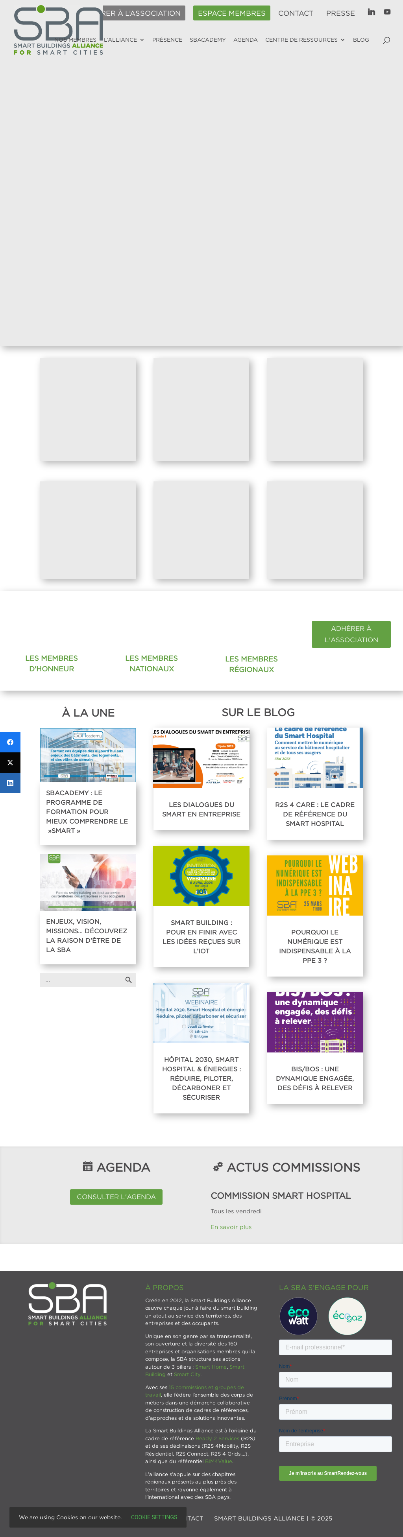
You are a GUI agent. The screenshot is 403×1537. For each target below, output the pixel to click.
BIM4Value (218, 1461)
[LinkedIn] (10, 783)
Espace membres (232, 13)
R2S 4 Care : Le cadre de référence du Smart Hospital (315, 814)
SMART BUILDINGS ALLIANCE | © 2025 (273, 1518)
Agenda (245, 39)
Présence (167, 39)
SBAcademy (208, 39)
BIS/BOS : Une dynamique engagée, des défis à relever (315, 1078)
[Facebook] (10, 742)
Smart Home (211, 1366)
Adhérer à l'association (351, 634)
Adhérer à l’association (130, 13)
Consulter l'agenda (116, 1196)
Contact (296, 13)
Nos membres (75, 39)
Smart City (187, 1374)
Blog (361, 39)
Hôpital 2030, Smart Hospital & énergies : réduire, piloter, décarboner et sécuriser (201, 1078)
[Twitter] (10, 762)
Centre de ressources (301, 39)
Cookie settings (154, 1517)
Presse (340, 13)
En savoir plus (232, 1227)
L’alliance (120, 39)
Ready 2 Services (217, 1438)
